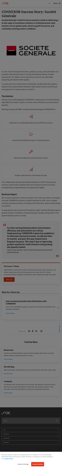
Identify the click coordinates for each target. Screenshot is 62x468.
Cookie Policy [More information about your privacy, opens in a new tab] (8, 459)
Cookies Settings (23, 464)
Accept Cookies (37, 464)
